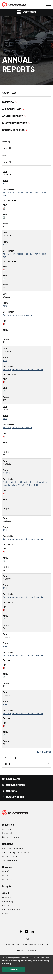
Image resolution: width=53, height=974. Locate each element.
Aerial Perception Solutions (15, 852)
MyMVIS (26, 939)
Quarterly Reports (14, 123)
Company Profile (15, 784)
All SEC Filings (11, 109)
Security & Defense (11, 837)
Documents (10, 200)
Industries (8, 824)
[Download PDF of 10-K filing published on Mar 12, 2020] (4, 726)
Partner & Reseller (11, 909)
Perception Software (12, 848)
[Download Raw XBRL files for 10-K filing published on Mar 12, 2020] (4, 735)
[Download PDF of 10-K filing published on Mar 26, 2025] (4, 269)
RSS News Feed (15, 796)
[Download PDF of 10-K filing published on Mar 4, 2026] (4, 208)
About (5, 893)
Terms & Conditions (26, 950)
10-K (5, 183)
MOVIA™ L (7, 875)
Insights (6, 886)
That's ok (13, 969)
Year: (4, 155)
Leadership (8, 901)
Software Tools (9, 860)
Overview (8, 102)
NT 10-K (6, 473)
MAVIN (5, 871)
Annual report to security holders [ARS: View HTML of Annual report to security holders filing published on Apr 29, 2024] (17, 315)
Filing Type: (7, 141)
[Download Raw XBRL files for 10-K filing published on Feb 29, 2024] (4, 391)
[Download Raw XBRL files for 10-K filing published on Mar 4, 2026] (4, 217)
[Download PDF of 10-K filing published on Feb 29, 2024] (4, 382)
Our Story (6, 897)
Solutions (7, 843)
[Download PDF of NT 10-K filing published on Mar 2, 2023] (4, 493)
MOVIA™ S (7, 879)
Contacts (11, 790)
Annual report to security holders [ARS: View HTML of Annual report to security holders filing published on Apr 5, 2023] (17, 427)
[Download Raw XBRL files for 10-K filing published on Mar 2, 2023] (4, 560)
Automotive (8, 829)
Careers (6, 905)
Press (5, 913)
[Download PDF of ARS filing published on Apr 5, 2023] (4, 436)
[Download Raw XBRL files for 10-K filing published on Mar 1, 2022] (4, 619)
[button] (48, 3)
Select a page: (10, 757)
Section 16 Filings (13, 130)
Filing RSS (43, 752)
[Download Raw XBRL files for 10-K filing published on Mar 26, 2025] (4, 278)
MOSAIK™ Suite (9, 856)
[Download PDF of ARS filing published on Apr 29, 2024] (4, 324)
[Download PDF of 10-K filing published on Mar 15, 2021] (4, 668)
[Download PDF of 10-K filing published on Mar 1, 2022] (4, 610)
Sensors (7, 867)
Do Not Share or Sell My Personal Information (26, 944)
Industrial (7, 833)
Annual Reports (12, 116)
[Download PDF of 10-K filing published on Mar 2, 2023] (4, 551)
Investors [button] (26, 12)
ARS (5, 306)
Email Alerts (13, 778)
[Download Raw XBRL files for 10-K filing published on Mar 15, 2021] (4, 677)
